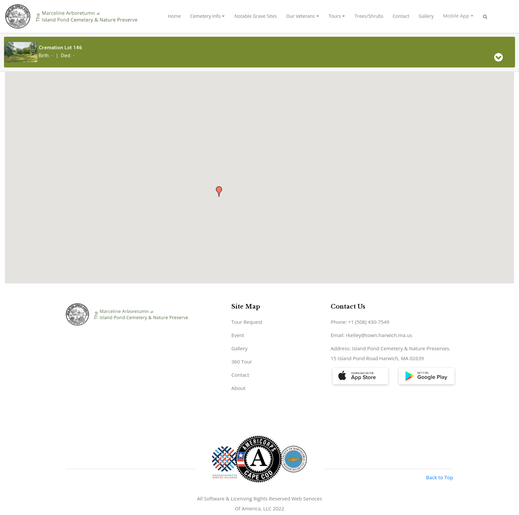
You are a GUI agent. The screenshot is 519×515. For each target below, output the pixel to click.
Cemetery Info (205, 16)
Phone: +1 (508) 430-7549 (360, 322)
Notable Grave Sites (255, 16)
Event (237, 335)
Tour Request (246, 322)
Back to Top (439, 477)
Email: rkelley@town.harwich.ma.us (371, 335)
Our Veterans (300, 16)
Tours (335, 16)
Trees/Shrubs (368, 16)
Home (174, 16)
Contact (401, 16)
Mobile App (456, 15)
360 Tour (241, 361)
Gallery (426, 16)
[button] (219, 191)
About (238, 388)
